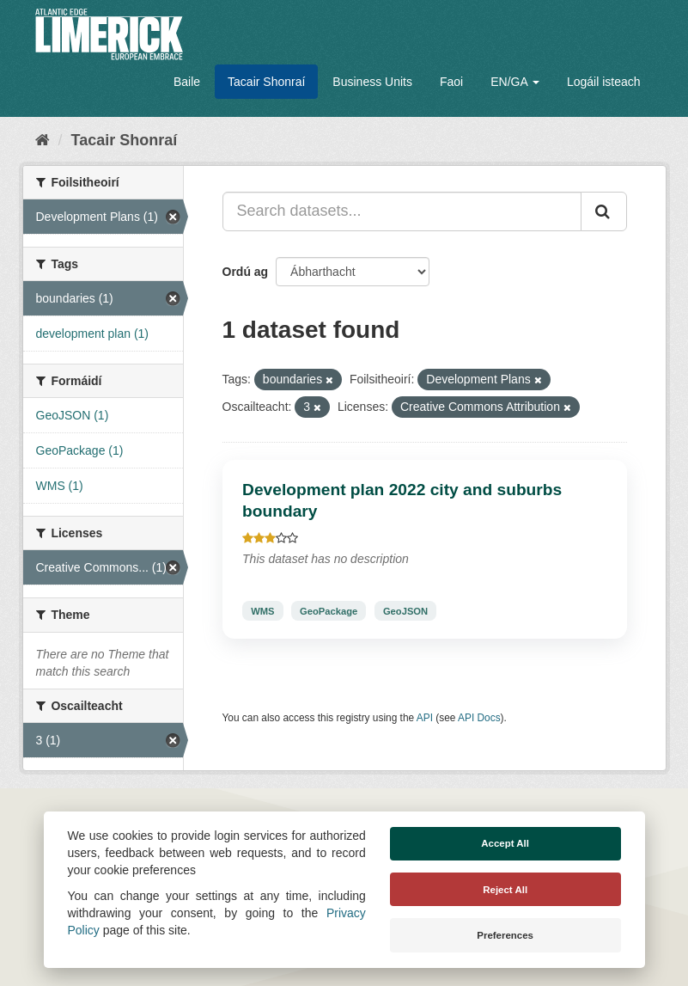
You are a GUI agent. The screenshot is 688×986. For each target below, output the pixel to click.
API (425, 718)
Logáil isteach (604, 82)
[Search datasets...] (401, 211)
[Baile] (42, 140)
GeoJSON (405, 610)
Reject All (505, 890)
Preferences (505, 935)
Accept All (505, 843)
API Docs (479, 718)
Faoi (451, 82)
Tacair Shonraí (266, 82)
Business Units (372, 82)
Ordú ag (245, 272)
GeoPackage (328, 610)
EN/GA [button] (514, 82)
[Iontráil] (604, 211)
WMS (262, 610)
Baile (187, 82)
